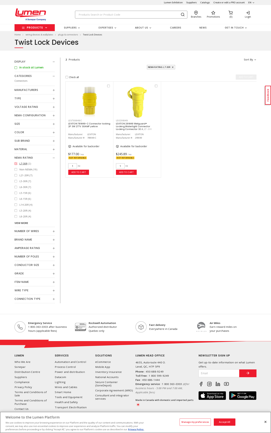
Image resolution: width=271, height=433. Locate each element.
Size (17, 124)
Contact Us (22, 409)
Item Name (22, 282)
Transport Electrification (71, 407)
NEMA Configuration (30, 115)
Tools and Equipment (68, 397)
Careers (175, 27)
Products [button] (35, 27)
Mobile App (102, 367)
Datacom (60, 377)
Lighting (60, 382)
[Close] (265, 422)
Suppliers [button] (70, 27)
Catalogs (205, 2)
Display (20, 61)
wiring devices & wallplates (39, 34)
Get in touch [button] (234, 27)
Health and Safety (66, 402)
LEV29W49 (122, 120)
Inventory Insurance (108, 372)
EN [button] (249, 2)
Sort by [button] (248, 59)
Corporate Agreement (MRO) (114, 390)
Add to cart (78, 172)
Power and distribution (70, 372)
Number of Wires (27, 231)
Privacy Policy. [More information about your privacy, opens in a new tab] (136, 429)
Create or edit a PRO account (229, 2)
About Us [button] (141, 27)
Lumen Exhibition (173, 2)
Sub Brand (22, 141)
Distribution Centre (27, 372)
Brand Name (23, 239)
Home (18, 34)
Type (18, 98)
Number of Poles (27, 256)
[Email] (219, 373)
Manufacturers (26, 90)
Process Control (65, 367)
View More (21, 223)
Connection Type (27, 299)
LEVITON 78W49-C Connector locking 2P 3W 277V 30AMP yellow (89, 125)
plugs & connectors (68, 34)
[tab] (35, 62)
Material (21, 149)
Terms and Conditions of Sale (31, 393)
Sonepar (20, 367)
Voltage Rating (26, 107)
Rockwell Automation (102, 323)
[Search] (131, 14)
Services (62, 355)
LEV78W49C (75, 120)
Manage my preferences (195, 421)
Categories (23, 76)
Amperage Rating (27, 248)
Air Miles (215, 323)
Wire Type (22, 290)
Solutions (103, 355)
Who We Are (23, 362)
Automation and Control (70, 362)
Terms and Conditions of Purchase (31, 402)
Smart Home (63, 392)
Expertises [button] (106, 27)
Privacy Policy (23, 387)
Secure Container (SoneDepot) (106, 383)
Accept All (224, 421)
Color (19, 132)
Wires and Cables (66, 387)
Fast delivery (157, 325)
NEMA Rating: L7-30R (159, 67)
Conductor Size (27, 265)
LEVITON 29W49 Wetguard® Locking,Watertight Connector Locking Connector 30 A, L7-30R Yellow (134, 127)
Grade (19, 273)
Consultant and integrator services (112, 397)
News (203, 27)
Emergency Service (40, 323)
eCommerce (103, 362)
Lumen (19, 355)
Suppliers (191, 2)
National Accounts (107, 377)
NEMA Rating (24, 157)
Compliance (22, 382)
